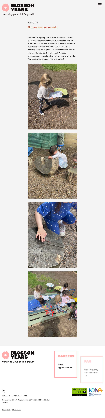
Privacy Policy (6, 410)
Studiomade (16, 410)
